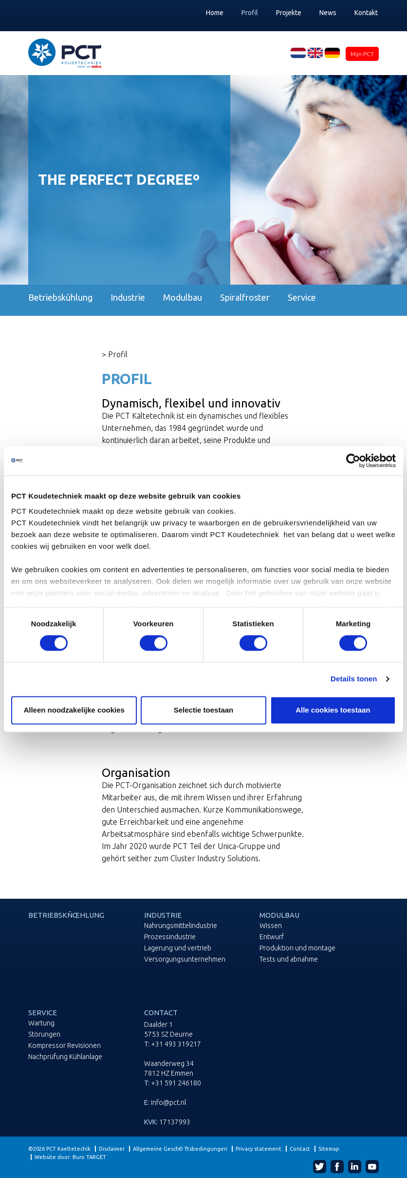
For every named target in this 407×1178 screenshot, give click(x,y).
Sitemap (328, 1149)
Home (214, 13)
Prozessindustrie (170, 937)
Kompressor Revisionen (64, 1045)
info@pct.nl (168, 1102)
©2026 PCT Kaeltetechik (59, 1149)
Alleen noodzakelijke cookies (74, 710)
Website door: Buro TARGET (70, 1157)
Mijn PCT (362, 54)
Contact (300, 1149)
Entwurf (271, 937)
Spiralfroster (245, 297)
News (327, 13)
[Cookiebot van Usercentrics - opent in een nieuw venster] (353, 460)
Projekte (288, 13)
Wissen (270, 925)
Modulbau (182, 297)
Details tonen (354, 679)
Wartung (41, 1023)
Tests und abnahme (288, 959)
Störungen (44, 1034)
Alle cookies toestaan (333, 710)
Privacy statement (258, 1149)
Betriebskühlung (60, 297)
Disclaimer (112, 1149)
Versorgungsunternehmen (184, 959)
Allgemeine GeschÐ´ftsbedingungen (180, 1149)
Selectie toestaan (204, 710)
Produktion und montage (297, 948)
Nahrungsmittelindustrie (180, 925)
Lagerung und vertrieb (177, 948)
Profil (249, 13)
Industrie (128, 297)
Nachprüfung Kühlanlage (65, 1057)
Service (302, 297)
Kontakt (366, 13)
